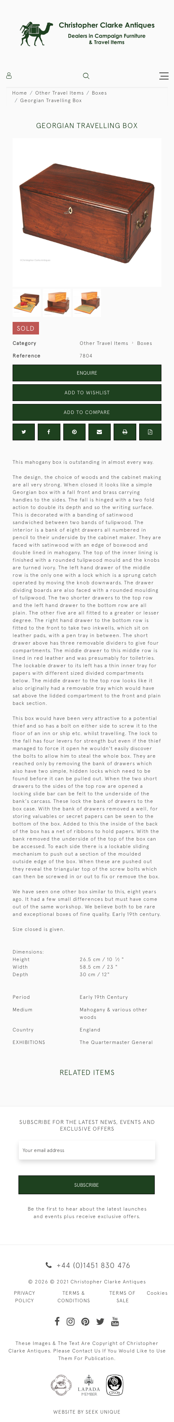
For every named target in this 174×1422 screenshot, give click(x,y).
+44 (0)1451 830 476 (87, 1265)
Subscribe (86, 1185)
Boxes (99, 93)
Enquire (87, 373)
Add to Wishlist (87, 393)
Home (19, 93)
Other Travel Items (59, 93)
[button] (86, 76)
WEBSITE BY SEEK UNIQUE (87, 1412)
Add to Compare (87, 412)
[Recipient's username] (87, 1150)
